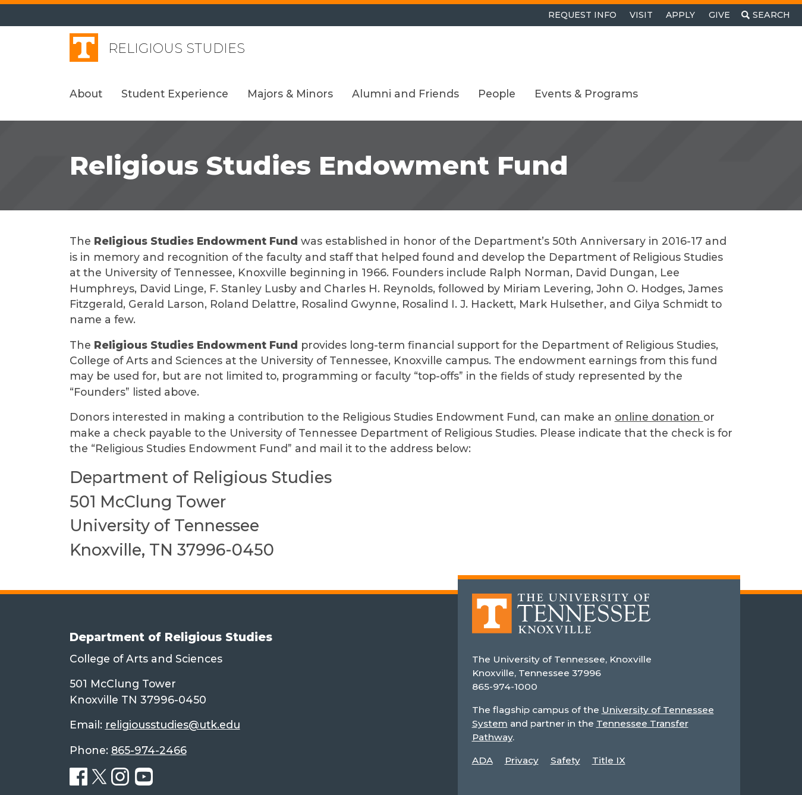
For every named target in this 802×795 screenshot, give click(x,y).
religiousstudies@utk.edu (172, 724)
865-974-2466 (149, 750)
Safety (565, 760)
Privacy (522, 760)
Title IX (608, 760)
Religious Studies (176, 48)
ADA (482, 760)
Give (719, 15)
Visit (641, 15)
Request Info (582, 15)
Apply (680, 15)
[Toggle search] (766, 15)
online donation (659, 417)
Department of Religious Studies (171, 637)
